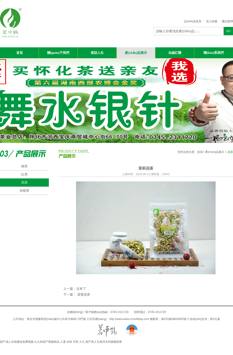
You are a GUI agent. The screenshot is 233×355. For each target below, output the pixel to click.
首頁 (19, 53)
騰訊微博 (227, 21)
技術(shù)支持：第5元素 (205, 319)
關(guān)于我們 (58, 53)
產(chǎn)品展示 (136, 53)
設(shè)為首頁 (192, 21)
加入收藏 (211, 21)
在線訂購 (174, 53)
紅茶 (24, 174)
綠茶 (24, 166)
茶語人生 (97, 53)
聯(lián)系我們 (213, 53)
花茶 (24, 182)
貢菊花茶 (83, 294)
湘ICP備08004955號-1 (175, 319)
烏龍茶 (24, 190)
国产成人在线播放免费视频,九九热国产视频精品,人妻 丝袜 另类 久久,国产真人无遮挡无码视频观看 (61, 341)
